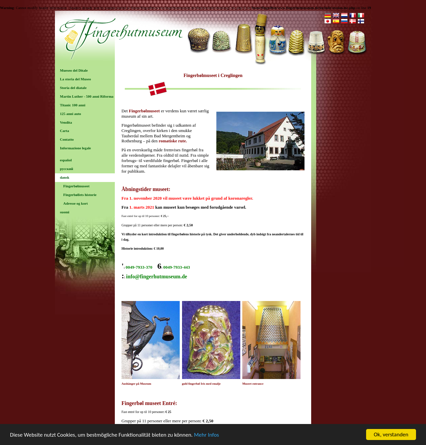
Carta (64, 131)
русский (66, 169)
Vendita (66, 122)
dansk (64, 177)
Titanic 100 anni (72, 105)
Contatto (67, 139)
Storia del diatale (73, 88)
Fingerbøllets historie (80, 195)
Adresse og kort (75, 203)
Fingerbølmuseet (76, 186)
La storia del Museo (75, 79)
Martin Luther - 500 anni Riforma (86, 96)
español (66, 160)
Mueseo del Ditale (74, 70)
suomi (64, 212)
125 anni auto (70, 114)
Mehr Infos (206, 436)
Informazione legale (75, 148)
